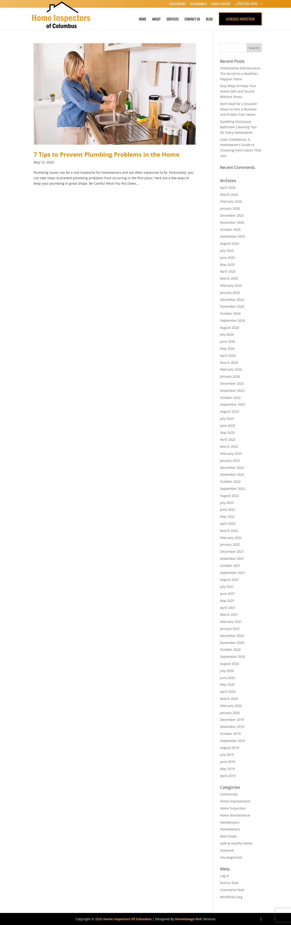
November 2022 (232, 474)
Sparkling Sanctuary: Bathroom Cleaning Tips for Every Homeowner (238, 127)
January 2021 (230, 628)
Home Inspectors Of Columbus (127, 919)
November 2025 (232, 222)
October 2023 (230, 397)
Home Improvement (235, 801)
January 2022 (230, 544)
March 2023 (229, 446)
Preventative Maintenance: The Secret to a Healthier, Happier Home (240, 73)
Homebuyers (229, 822)
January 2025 (230, 292)
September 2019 (232, 741)
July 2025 (227, 250)
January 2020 (230, 713)
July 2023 (227, 418)
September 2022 (232, 488)
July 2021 (227, 586)
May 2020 (227, 684)
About (156, 18)
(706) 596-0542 (247, 3)
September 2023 (232, 404)
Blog (209, 18)
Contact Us (192, 18)
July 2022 (227, 502)
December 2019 (232, 719)
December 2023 (232, 383)
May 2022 (227, 516)
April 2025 (228, 271)
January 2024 (230, 376)
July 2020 (227, 671)
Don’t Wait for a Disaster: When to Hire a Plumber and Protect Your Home (239, 109)
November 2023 (232, 390)
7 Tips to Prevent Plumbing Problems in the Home (106, 154)
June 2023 (227, 425)
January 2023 (230, 460)
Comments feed (232, 890)
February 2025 (231, 285)
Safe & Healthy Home (236, 843)
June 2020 (227, 678)
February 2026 (231, 201)
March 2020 (229, 698)
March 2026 (229, 194)
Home (142, 18)
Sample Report (221, 4)
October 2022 (230, 481)
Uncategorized (231, 857)
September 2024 (232, 320)
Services (172, 18)
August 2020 (229, 663)
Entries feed (229, 883)
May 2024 (227, 348)
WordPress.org (231, 897)
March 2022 (229, 530)
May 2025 (227, 264)
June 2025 (227, 257)
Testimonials (198, 4)
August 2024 (229, 327)
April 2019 (228, 776)
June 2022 (227, 509)
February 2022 (231, 537)
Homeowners (230, 829)
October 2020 (230, 649)
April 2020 (228, 691)
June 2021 (227, 593)
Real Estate (228, 836)
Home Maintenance (235, 815)
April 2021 (228, 608)
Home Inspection (233, 808)
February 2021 (231, 621)
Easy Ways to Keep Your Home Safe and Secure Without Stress (238, 91)
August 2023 (229, 411)
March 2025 (229, 278)
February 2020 (231, 706)
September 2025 (232, 236)
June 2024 (227, 341)
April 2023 (228, 439)
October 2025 (230, 229)
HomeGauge (184, 919)
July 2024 (227, 334)
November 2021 (232, 558)
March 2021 (229, 614)
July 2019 (227, 754)
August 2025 (229, 243)
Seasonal (227, 850)
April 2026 (228, 187)
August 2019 (229, 748)
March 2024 (229, 362)
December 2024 (232, 299)
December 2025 (232, 215)
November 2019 (232, 726)
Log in (224, 876)
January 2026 (230, 208)
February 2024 (231, 369)
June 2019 (227, 761)
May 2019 (227, 769)
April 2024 (228, 355)
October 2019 (230, 733)
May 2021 (227, 600)
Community (229, 794)
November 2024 (232, 306)
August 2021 (229, 579)
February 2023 (231, 453)
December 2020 (232, 635)
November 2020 (232, 643)
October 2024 (230, 313)
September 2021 (232, 573)
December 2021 (232, 551)
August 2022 (229, 495)
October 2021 (230, 565)
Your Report (177, 4)
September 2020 (232, 656)
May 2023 (227, 432)
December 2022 (232, 467)
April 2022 (228, 523)
